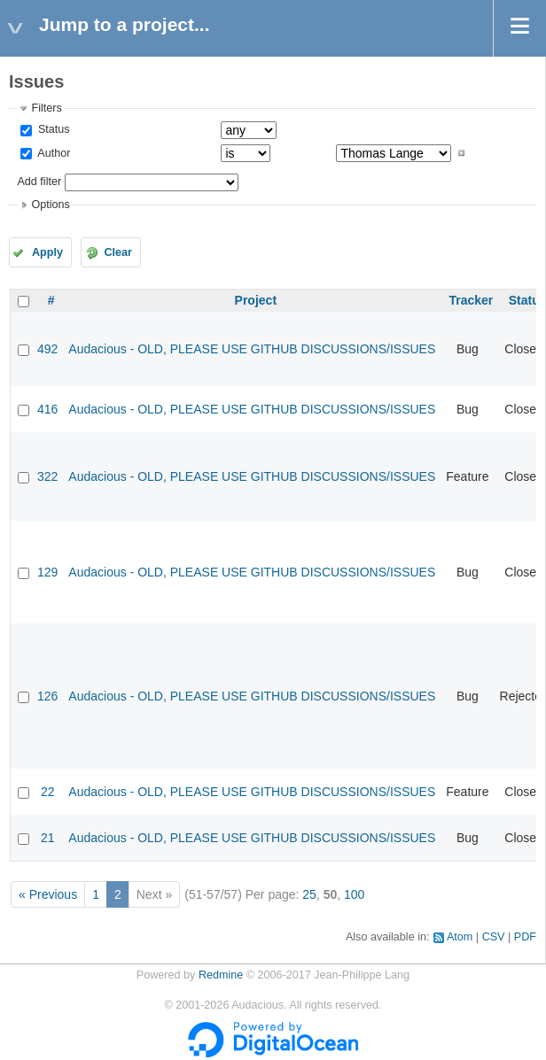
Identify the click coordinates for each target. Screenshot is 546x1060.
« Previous (48, 894)
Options (50, 204)
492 (47, 349)
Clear (118, 252)
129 (47, 572)
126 (47, 696)
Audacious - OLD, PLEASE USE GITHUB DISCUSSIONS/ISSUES (251, 349)
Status (52, 129)
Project (256, 300)
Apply (47, 252)
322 (47, 476)
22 (48, 792)
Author (52, 153)
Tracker (470, 300)
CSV (493, 937)
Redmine (221, 975)
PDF (525, 937)
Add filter (39, 181)
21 (48, 838)
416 (47, 409)
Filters (46, 108)
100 (354, 894)
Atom (459, 937)
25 (309, 894)
